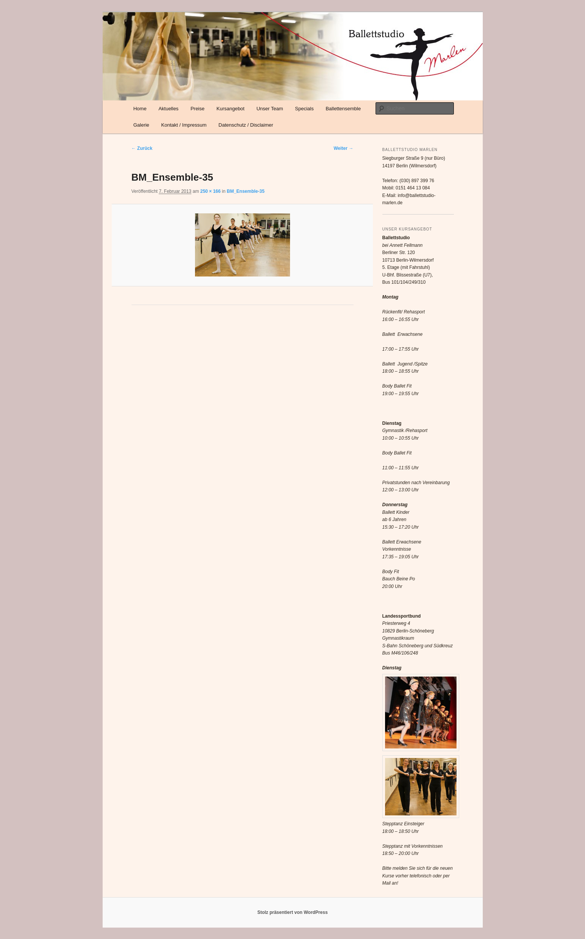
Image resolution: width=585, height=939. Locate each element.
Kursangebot (230, 108)
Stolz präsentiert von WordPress (292, 912)
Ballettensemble (343, 108)
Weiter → (344, 148)
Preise (197, 108)
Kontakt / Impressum (183, 125)
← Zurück (142, 148)
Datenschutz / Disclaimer (246, 125)
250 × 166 (210, 191)
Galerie (141, 125)
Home (140, 108)
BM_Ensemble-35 (245, 191)
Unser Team (270, 108)
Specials (304, 108)
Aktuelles (169, 108)
